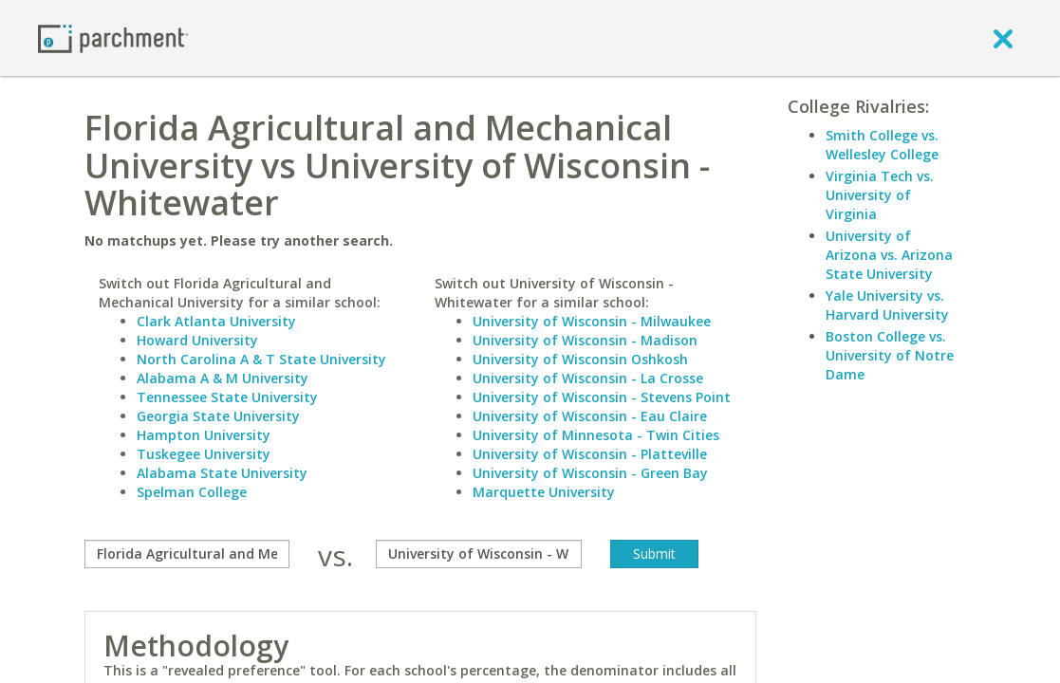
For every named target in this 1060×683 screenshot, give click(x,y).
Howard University (197, 340)
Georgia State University (218, 416)
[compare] (186, 554)
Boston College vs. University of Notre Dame (890, 355)
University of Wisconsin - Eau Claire (590, 416)
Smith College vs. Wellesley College (882, 144)
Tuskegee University (203, 454)
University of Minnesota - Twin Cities (596, 435)
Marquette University (544, 492)
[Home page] (113, 37)
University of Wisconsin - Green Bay (590, 473)
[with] (478, 554)
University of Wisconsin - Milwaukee (592, 321)
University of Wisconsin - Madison (585, 340)
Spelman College (192, 492)
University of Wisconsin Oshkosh (580, 359)
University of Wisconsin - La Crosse (588, 378)
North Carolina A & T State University (261, 359)
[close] (1003, 38)
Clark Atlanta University (216, 321)
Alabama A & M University (222, 378)
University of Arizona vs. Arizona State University (889, 255)
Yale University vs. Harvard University (887, 304)
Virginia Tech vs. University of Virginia (880, 195)
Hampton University (203, 435)
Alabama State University (222, 473)
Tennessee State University (227, 397)
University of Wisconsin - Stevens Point (602, 397)
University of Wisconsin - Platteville (590, 454)
